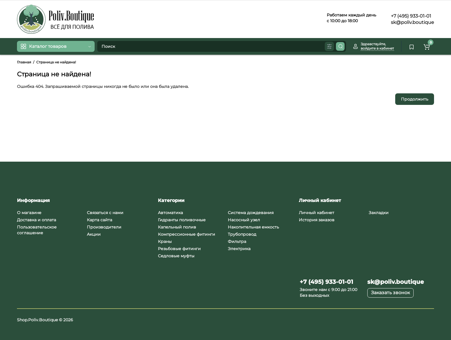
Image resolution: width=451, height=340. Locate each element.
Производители (104, 227)
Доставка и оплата (36, 219)
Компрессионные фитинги (186, 234)
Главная (24, 62)
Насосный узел (244, 219)
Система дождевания (251, 212)
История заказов (317, 219)
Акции (94, 234)
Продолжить (414, 99)
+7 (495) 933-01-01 (410, 16)
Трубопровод (242, 234)
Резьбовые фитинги (179, 248)
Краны (165, 241)
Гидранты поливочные (182, 219)
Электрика (239, 248)
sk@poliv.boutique (412, 22)
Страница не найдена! (56, 62)
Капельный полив (177, 227)
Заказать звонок (390, 292)
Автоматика (170, 212)
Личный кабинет (316, 212)
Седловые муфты (176, 255)
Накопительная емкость (253, 227)
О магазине (29, 212)
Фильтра (237, 241)
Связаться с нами (105, 212)
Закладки (379, 212)
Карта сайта (99, 219)
